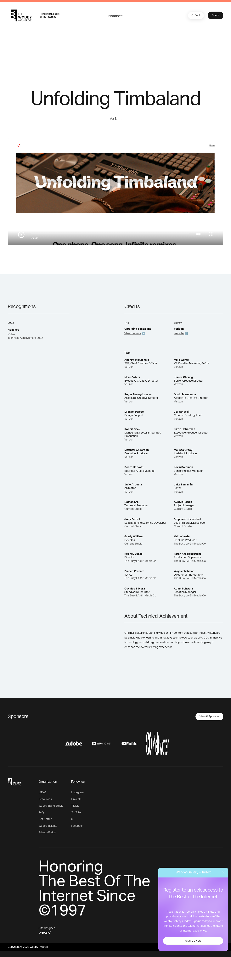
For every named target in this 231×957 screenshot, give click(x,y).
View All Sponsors (209, 716)
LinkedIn (76, 799)
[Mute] (198, 234)
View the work (132, 333)
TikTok (75, 806)
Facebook (77, 826)
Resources (45, 799)
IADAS (43, 792)
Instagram (77, 792)
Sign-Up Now (193, 940)
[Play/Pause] (21, 235)
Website (179, 333)
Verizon (115, 119)
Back (195, 15)
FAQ (41, 812)
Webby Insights (48, 826)
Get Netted (45, 819)
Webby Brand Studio (51, 806)
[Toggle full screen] (210, 234)
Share (215, 15)
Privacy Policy (47, 832)
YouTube (76, 812)
